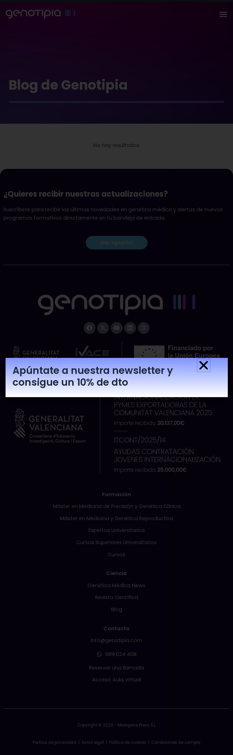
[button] (204, 365)
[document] (116, 377)
